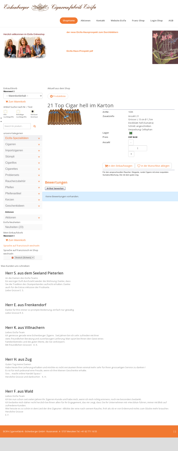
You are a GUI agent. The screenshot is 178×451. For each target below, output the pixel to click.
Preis (105, 150)
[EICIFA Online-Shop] (50, 6)
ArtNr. (106, 125)
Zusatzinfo (108, 129)
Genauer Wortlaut (34, 129)
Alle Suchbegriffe (8, 129)
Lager (106, 146)
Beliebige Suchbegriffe (21, 129)
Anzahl (106, 155)
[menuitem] (69, 20)
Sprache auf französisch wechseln (21, 259)
